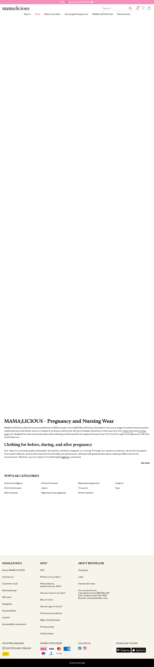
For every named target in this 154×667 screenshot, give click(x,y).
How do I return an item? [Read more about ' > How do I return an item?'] (52, 593)
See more (145, 463)
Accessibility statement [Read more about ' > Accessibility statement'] (14, 624)
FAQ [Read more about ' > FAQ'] (42, 570)
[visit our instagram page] (84, 649)
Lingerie (119, 483)
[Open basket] (149, 8)
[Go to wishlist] (143, 9)
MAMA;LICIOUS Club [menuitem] (102, 14)
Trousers (83, 488)
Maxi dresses (11, 493)
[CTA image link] (77, 380)
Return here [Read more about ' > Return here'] (46, 599)
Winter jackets (85, 493)
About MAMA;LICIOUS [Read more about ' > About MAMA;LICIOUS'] (13, 570)
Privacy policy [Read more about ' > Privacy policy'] (47, 627)
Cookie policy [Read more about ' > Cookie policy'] (46, 633)
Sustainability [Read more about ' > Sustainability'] (9, 610)
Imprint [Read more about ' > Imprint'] (6, 617)
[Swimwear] (38, 297)
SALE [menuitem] (37, 14)
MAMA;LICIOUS (12, 563)
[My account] (77, 528)
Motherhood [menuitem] (123, 14)
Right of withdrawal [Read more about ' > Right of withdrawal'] (50, 620)
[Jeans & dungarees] (77, 139)
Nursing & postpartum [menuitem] (76, 14)
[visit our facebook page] (79, 649)
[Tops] (116, 60)
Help (43, 563)
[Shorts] (128, 212)
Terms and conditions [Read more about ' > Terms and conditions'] (51, 613)
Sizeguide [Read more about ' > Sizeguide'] (7, 604)
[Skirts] (25, 212)
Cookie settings (77, 663)
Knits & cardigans (13, 483)
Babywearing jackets (89, 483)
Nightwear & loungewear (53, 493)
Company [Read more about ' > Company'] (83, 570)
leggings (65, 457)
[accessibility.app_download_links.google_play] (123, 653)
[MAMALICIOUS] (16, 9)
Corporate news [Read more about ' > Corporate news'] (86, 583)
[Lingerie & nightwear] (77, 212)
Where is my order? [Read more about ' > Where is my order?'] (50, 577)
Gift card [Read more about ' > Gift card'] (6, 597)
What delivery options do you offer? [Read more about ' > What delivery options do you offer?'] (51, 585)
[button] (20, 648)
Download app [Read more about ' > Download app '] (9, 590)
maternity (127, 431)
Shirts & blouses (12, 488)
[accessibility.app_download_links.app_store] (138, 653)
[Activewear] (116, 297)
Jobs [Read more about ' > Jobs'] (80, 577)
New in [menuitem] (27, 14)
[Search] (130, 8)
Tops (117, 488)
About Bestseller (91, 563)
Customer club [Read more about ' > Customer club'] (10, 583)
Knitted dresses (49, 483)
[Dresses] (38, 60)
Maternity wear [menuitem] (52, 14)
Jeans (44, 488)
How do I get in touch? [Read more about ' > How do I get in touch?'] (51, 606)
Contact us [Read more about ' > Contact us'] (8, 577)
